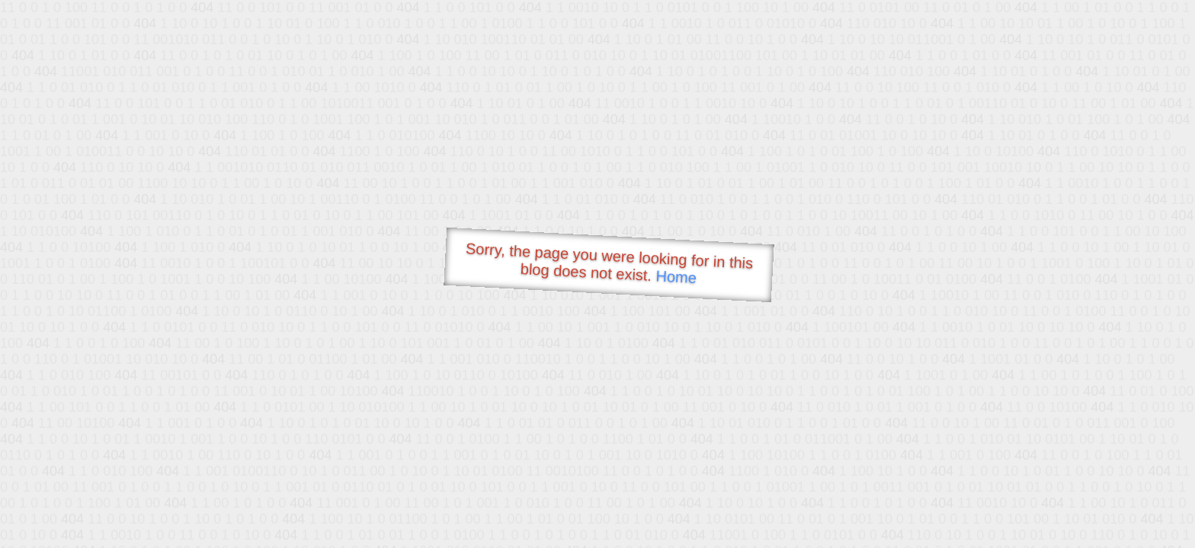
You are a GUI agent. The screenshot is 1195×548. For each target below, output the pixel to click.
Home (676, 276)
